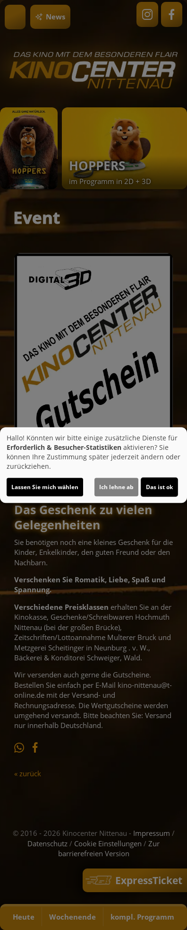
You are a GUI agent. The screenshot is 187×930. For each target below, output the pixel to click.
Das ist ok (159, 487)
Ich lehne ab (116, 487)
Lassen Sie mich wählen (44, 487)
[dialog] (93, 465)
